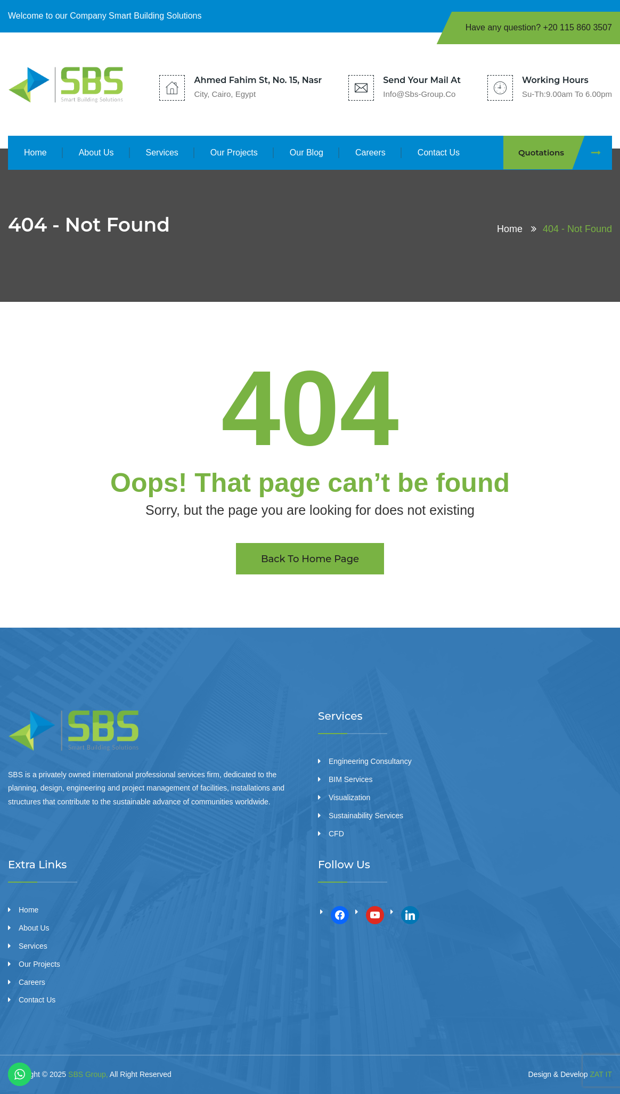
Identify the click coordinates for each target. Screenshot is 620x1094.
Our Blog (306, 152)
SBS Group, (88, 1074)
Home (35, 152)
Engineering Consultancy (370, 761)
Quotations (565, 152)
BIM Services (350, 779)
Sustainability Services (366, 815)
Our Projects (234, 152)
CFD (336, 833)
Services (162, 152)
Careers (370, 152)
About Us (96, 152)
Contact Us (439, 152)
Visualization (349, 797)
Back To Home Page (310, 559)
